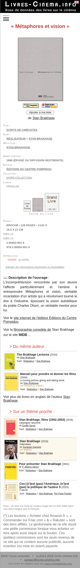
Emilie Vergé (28, 425)
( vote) (17, 260)
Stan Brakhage (43, 118)
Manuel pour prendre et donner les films (48, 374)
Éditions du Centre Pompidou (29, 169)
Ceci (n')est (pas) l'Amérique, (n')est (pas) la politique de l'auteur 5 (44, 485)
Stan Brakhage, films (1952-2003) (42, 419)
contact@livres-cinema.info (42, 559)
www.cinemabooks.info (58, 563)
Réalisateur (16, 138)
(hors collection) (19, 177)
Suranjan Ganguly (32, 447)
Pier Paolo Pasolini (62, 493)
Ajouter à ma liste (40, 112)
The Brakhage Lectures (33, 354)
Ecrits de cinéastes (21, 129)
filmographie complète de (32, 329)
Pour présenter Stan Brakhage (40, 464)
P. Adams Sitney (30, 467)
